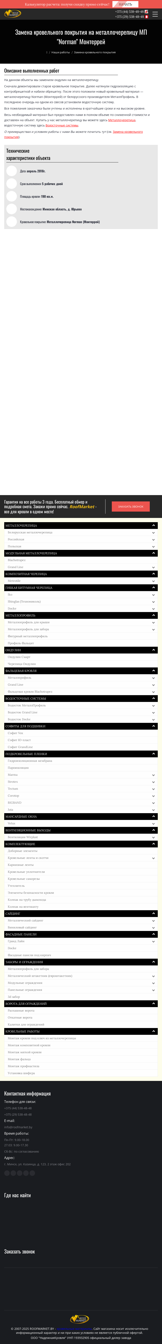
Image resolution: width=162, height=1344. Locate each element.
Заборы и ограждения (24, 962)
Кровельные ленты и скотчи (28, 858)
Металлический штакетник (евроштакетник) (40, 976)
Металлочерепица (121, 120)
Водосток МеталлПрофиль (27, 705)
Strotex (13, 782)
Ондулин (13, 650)
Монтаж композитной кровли (29, 1045)
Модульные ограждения (25, 983)
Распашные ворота (21, 1010)
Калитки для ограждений (26, 1024)
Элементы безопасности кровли (31, 893)
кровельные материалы (74, 1329)
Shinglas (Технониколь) (24, 601)
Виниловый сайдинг (22, 927)
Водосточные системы (62, 125)
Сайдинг (12, 914)
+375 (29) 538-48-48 (129, 17)
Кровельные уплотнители (26, 872)
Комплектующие (20, 844)
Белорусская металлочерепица (30, 532)
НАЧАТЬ (125, 4)
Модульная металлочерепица (31, 553)
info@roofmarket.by (18, 1127)
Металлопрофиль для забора (28, 629)
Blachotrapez (17, 560)
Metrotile (14, 581)
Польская (14, 546)
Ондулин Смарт (19, 657)
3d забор (14, 997)
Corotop (13, 796)
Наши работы (60, 52)
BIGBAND (14, 802)
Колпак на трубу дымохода (27, 900)
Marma (13, 775)
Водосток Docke (19, 719)
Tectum (13, 789)
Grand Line (15, 567)
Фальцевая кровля (20, 671)
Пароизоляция (18, 768)
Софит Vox (15, 733)
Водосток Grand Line (23, 712)
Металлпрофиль (19, 678)
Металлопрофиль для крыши (29, 622)
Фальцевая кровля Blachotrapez (30, 691)
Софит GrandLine (20, 747)
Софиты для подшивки (25, 726)
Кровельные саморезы (24, 879)
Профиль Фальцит (21, 643)
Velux (11, 823)
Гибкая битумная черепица (28, 588)
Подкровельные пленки (26, 754)
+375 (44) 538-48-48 (129, 12)
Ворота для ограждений (26, 1004)
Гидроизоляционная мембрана (30, 761)
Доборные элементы (22, 851)
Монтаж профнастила (23, 1066)
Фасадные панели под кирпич (29, 955)
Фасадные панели (20, 934)
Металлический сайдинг (25, 920)
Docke (12, 608)
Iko (10, 594)
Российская (16, 539)
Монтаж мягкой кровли (25, 1052)
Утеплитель (16, 886)
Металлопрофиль (20, 615)
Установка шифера (21, 1073)
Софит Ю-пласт (19, 740)
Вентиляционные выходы (28, 830)
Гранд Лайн (16, 941)
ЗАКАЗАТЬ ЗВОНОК (130, 506)
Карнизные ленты (21, 865)
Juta (10, 809)
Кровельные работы (22, 1031)
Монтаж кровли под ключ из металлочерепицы (42, 1038)
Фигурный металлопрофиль (28, 636)
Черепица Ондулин (22, 664)
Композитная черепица (26, 574)
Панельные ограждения (25, 990)
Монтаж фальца (19, 1059)
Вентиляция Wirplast (23, 837)
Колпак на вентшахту (23, 907)
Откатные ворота (20, 1017)
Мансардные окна (21, 816)
